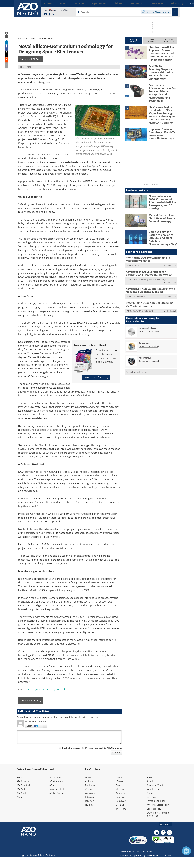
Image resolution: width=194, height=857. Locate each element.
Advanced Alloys (147, 313)
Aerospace (144, 328)
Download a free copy (95, 377)
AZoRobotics (23, 781)
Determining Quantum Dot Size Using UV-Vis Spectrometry (151, 290)
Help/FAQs (121, 800)
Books (119, 777)
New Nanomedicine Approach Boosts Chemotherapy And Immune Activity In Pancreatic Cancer (160, 53)
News (33, 38)
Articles (89, 781)
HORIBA (135, 252)
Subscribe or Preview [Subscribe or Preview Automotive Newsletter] (148, 346)
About (150, 777)
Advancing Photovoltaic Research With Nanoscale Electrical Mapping (148, 276)
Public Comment (71, 748)
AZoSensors (55, 777)
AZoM (19, 777)
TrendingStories (133, 40)
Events (119, 785)
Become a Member (156, 785)
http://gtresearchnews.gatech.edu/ (47, 689)
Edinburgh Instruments (142, 295)
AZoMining (22, 796)
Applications (122, 793)
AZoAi (52, 785)
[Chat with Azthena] (186, 850)
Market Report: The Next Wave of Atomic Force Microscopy (163, 207)
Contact (150, 793)
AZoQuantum (56, 781)
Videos (88, 789)
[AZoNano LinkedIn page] (45, 14)
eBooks (119, 781)
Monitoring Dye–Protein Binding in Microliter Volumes (146, 247)
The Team (121, 808)
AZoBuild (21, 793)
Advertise (151, 796)
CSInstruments (138, 282)
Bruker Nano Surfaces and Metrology (148, 266)
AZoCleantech (24, 785)
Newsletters (153, 789)
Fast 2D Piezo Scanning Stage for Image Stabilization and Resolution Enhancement (161, 70)
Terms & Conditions (157, 800)
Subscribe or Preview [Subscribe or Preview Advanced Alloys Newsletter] (148, 316)
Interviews (90, 796)
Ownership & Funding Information (158, 814)
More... (173, 3)
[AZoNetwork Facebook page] (49, 14)
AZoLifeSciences (57, 793)
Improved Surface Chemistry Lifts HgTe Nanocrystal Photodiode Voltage (162, 125)
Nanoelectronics (46, 38)
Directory (89, 800)
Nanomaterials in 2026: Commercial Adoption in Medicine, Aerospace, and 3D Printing (163, 192)
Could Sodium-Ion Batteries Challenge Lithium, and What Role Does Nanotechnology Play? (162, 227)
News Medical (56, 789)
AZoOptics (22, 789)
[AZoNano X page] (53, 14)
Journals (89, 804)
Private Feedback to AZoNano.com (103, 748)
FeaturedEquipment (169, 40)
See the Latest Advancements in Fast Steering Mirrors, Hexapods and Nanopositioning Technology (161, 88)
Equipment (90, 785)
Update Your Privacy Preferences (39, 853)
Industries (121, 796)
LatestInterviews (151, 40)
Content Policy (154, 808)
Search (150, 781)
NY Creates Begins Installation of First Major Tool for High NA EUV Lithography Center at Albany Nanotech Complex (162, 108)
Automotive (145, 342)
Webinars (90, 793)
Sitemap (120, 804)
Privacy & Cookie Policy (158, 804)
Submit (116, 752)
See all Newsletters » (136, 357)
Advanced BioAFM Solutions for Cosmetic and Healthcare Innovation (149, 260)
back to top (165, 824)
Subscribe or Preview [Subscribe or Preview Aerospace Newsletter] (148, 331)
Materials (120, 789)
